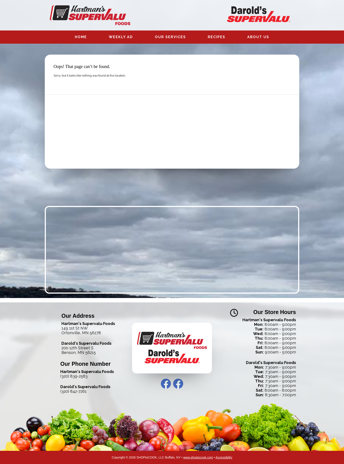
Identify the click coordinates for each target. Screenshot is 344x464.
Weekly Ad (121, 37)
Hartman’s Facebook (166, 384)
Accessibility (224, 457)
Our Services (170, 37)
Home (81, 37)
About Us (258, 37)
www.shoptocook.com (198, 457)
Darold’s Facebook (178, 384)
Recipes (216, 37)
